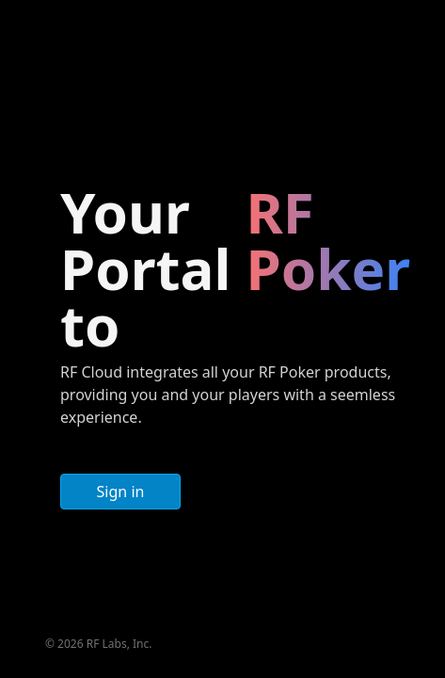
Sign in (121, 491)
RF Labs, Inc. (119, 644)
